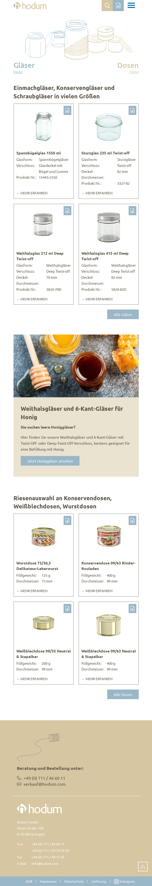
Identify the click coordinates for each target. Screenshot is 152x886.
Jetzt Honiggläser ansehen (50, 460)
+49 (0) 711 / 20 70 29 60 (50, 850)
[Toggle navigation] (131, 6)
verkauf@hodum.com (45, 783)
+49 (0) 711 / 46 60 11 (48, 844)
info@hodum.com (45, 863)
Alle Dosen (123, 694)
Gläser (24, 67)
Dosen (128, 67)
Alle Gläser (123, 314)
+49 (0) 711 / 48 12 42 (48, 857)
